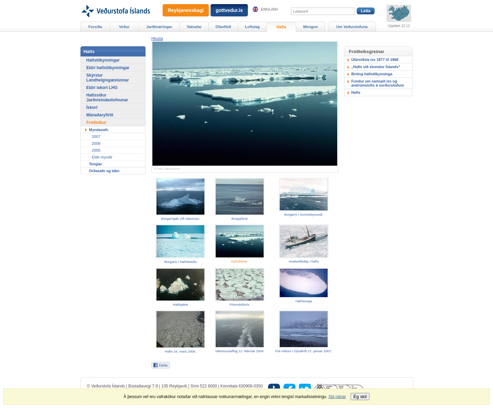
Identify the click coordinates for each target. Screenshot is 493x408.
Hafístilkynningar (102, 60)
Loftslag (252, 27)
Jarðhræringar (159, 27)
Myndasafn (98, 130)
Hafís (355, 92)
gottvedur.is (229, 10)
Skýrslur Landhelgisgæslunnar (107, 77)
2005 (96, 150)
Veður (124, 27)
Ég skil (360, 396)
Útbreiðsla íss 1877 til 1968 (374, 60)
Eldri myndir (102, 157)
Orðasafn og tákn (104, 171)
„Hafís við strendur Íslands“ (375, 67)
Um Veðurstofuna (351, 27)
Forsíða (95, 27)
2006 (96, 143)
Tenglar (95, 164)
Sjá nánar (337, 396)
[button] (157, 38)
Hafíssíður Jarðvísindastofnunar (107, 97)
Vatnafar (194, 27)
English (269, 9)
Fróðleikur (96, 122)
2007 (96, 137)
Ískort (92, 107)
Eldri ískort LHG (101, 87)
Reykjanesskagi (186, 10)
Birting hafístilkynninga (371, 74)
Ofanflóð (223, 27)
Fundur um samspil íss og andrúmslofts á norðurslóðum (377, 83)
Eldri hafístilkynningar (107, 67)
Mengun (310, 27)
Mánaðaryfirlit (99, 115)
